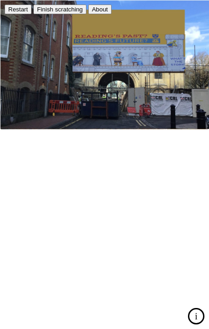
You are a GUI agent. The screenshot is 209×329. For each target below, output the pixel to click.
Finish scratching (60, 9)
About (100, 9)
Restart (18, 9)
